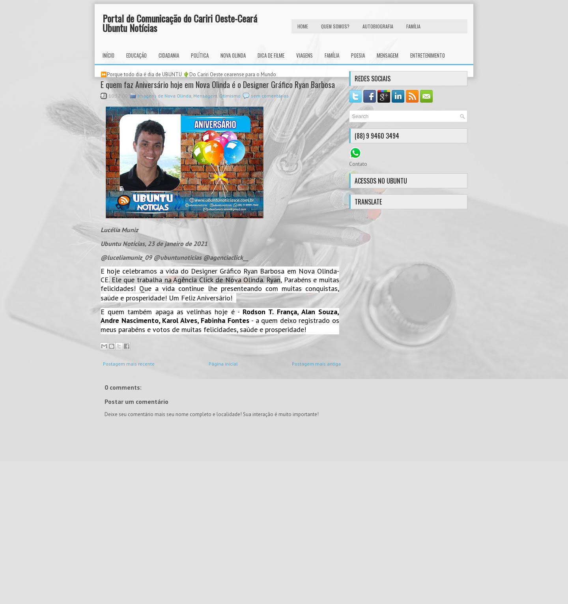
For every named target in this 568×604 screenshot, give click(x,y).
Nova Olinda (233, 55)
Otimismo (230, 96)
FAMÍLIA (413, 26)
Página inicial (223, 364)
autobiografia (377, 26)
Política (200, 55)
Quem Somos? (335, 26)
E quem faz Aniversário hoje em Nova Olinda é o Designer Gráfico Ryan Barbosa (218, 84)
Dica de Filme (271, 55)
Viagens (304, 55)
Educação (136, 55)
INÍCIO (108, 55)
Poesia (358, 55)
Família (332, 55)
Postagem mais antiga (316, 364)
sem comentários (270, 96)
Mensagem (387, 55)
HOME (302, 26)
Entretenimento (427, 55)
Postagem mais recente (129, 364)
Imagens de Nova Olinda (164, 96)
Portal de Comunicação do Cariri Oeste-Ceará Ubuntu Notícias (180, 23)
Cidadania (169, 55)
